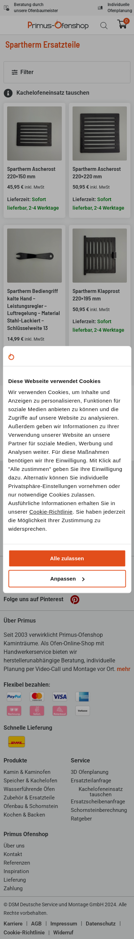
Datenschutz (101, 923)
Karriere (13, 923)
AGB (36, 923)
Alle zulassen (67, 558)
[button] (67, 72)
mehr (123, 669)
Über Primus (20, 620)
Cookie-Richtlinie (51, 512)
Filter (27, 72)
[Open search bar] (104, 25)
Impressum (63, 923)
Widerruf (63, 932)
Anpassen (67, 579)
